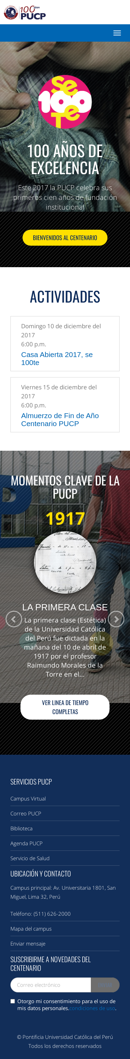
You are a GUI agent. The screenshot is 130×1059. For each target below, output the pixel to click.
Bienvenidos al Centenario (65, 237)
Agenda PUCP (26, 843)
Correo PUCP (25, 813)
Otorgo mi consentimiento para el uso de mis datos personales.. (63, 1004)
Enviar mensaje (27, 943)
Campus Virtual (28, 798)
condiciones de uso (92, 1008)
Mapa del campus (31, 928)
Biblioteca (21, 828)
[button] (116, 619)
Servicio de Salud (30, 858)
